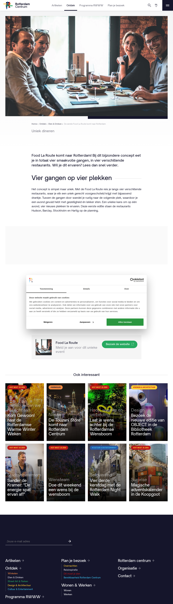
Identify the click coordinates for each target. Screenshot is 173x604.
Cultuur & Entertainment (20, 589)
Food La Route (67, 343)
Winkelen (13, 573)
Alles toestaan (125, 322)
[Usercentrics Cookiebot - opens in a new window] (132, 280)
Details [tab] (86, 289)
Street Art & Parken (18, 581)
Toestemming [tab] (46, 289)
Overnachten (70, 565)
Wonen (67, 590)
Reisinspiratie (71, 569)
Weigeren (48, 322)
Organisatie (129, 568)
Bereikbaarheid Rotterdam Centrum (82, 577)
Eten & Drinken (15, 577)
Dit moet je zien (72, 573)
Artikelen (57, 5)
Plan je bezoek (116, 5)
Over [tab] (126, 289)
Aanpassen (87, 322)
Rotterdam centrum (136, 560)
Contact (126, 576)
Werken (68, 594)
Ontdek (71, 5)
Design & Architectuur (19, 585)
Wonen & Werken (78, 585)
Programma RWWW (91, 5)
